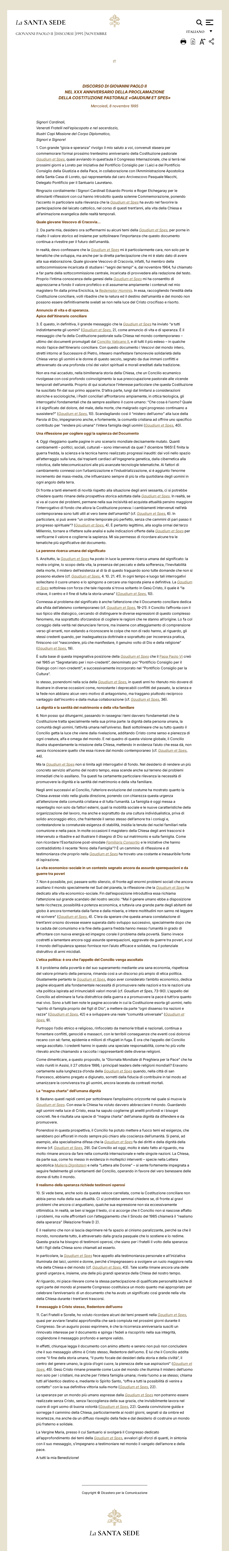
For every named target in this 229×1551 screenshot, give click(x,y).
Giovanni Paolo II (35, 33)
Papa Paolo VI (171, 656)
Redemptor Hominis (115, 290)
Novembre (96, 33)
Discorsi (64, 33)
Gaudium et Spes (50, 159)
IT (114, 61)
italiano (196, 33)
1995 (80, 33)
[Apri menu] (209, 22)
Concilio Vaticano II (113, 341)
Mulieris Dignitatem (71, 1165)
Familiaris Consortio (123, 842)
